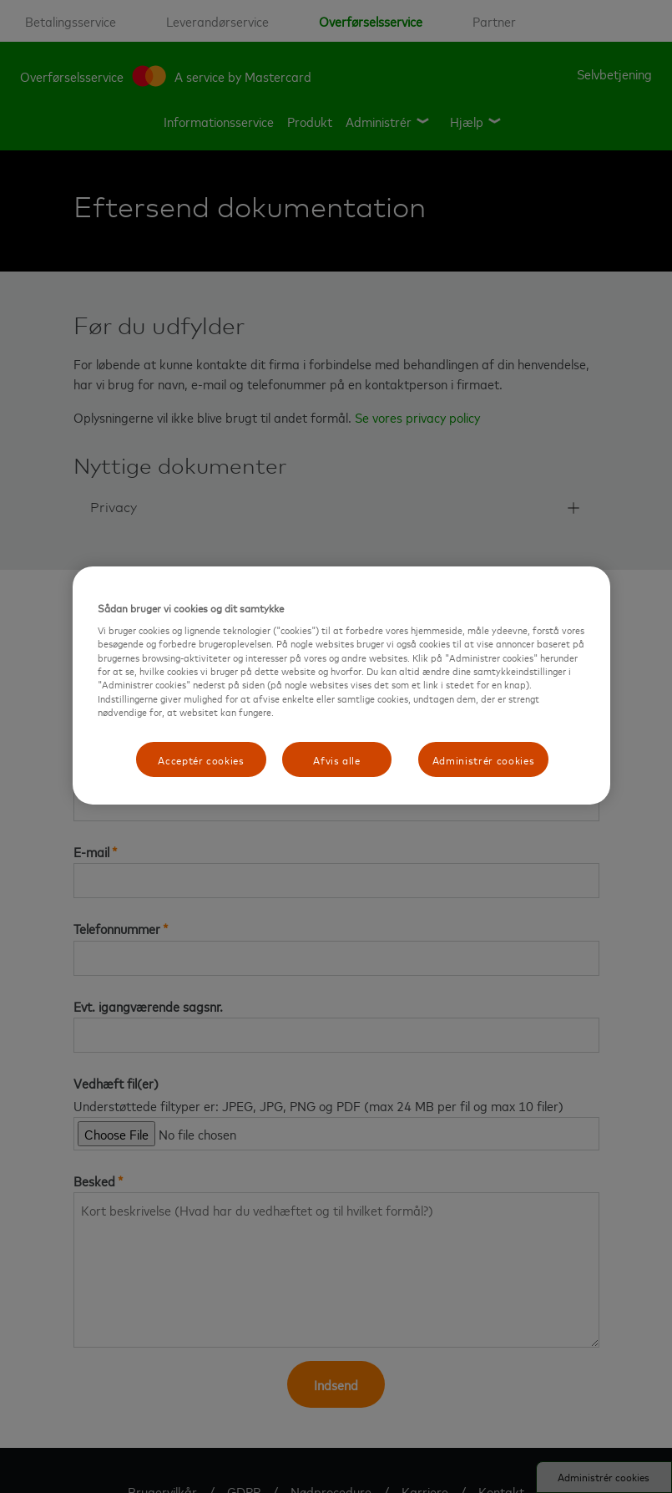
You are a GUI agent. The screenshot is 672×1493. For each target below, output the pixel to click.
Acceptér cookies (201, 759)
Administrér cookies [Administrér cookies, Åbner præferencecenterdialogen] (483, 759)
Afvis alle (337, 759)
